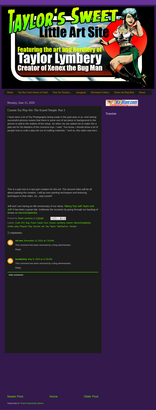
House (52, 223)
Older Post (91, 396)
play (17, 226)
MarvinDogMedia (27, 212)
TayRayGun (62, 226)
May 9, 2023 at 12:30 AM (40, 259)
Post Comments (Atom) (32, 403)
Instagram (81, 92)
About (142, 92)
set (42, 226)
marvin (69, 223)
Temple (73, 226)
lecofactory (21, 259)
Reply (18, 249)
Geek (40, 223)
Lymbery (61, 223)
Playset (23, 226)
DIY (23, 223)
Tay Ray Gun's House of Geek (33, 92)
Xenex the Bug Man (124, 92)
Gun (46, 223)
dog (27, 223)
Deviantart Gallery (100, 92)
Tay (47, 226)
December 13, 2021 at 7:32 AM (39, 240)
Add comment (16, 275)
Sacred (36, 226)
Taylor (53, 226)
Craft (17, 223)
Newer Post (15, 396)
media (10, 226)
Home (10, 92)
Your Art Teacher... (62, 92)
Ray (30, 226)
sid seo (19, 240)
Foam (33, 223)
